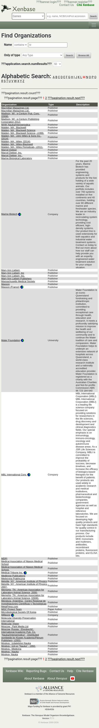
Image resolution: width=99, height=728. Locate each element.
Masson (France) (10, 287)
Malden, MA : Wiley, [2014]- (16, 141)
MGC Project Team (11, 609)
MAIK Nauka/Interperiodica (15, 124)
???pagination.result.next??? (66, 98)
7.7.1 (52, 718)
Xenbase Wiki (14, 671)
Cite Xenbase (85, 671)
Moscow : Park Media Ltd (14, 626)
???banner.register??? (78, 2)
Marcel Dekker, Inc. (11, 152)
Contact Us (57, 671)
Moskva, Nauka (9, 654)
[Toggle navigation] (94, 25)
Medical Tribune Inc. (12, 572)
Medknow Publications (13, 575)
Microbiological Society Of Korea (18, 612)
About (57, 678)
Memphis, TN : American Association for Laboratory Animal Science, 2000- (22, 591)
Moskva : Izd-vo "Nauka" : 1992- (18, 646)
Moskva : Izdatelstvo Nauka (16, 643)
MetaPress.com (9, 606)
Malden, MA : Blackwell (13, 127)
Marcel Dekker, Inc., (12, 155)
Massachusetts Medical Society (18, 281)
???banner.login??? (48, 2)
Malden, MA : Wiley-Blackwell (17, 144)
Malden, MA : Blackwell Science (18, 130)
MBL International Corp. (14, 474)
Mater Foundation (10, 340)
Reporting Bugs (36, 671)
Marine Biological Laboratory (16, 158)
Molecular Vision (10, 623)
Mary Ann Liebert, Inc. (13, 275)
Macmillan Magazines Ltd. (15, 108)
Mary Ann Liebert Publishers (16, 278)
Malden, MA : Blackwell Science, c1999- (22, 133)
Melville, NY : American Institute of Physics (24, 581)
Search (93, 16)
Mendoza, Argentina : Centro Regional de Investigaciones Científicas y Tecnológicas (24, 602)
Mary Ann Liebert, (10, 270)
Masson (5, 284)
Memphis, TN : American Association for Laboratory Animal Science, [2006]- (22, 596)
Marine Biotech (9, 214)
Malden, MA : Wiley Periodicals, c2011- (22, 147)
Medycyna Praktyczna (13, 578)
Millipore (5, 614)
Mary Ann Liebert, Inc (12, 273)
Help (70, 671)
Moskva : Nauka (10, 651)
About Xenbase (34, 678)
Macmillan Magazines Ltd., (15, 110)
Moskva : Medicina (11, 648)
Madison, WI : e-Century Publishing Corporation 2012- (20, 120)
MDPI (4, 558)
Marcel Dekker (9, 149)
